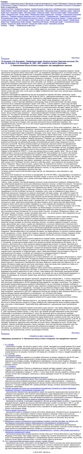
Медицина (63, 3)
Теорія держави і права (25, 20)
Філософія (49, 5)
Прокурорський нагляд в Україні (31, 18)
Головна (4, 25)
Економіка (76, 5)
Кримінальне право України (21, 22)
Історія (54, 3)
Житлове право (30, 12)
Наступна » (76, 58)
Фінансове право (56, 22)
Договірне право (17, 12)
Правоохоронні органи (67, 16)
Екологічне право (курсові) (18, 23)
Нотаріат (58, 14)
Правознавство (52, 16)
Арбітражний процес (20, 11)
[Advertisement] (41, 40)
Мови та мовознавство (9, 7)
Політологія (6, 5)
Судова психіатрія (73, 18)
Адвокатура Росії (7, 9)
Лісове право (24, 14)
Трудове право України (59, 20)
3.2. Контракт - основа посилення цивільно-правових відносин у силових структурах (36, 399)
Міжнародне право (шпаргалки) (42, 14)
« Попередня (5, 58)
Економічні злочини (56, 23)
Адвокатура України (22, 9)
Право (14, 5)
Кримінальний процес (41, 22)
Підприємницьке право (9, 18)
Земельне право (43, 12)
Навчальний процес (36, 5)
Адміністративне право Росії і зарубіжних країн (48, 9)
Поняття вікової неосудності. (16, 410)
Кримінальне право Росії (26, 25)
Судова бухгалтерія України (55, 18)
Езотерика (59, 5)
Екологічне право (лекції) (38, 23)
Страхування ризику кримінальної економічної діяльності (26, 377)
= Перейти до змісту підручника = (41, 336)
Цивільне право (66, 11)
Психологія (23, 5)
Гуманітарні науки (17, 3)
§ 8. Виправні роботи (13, 355)
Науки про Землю (75, 3)
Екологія (67, 5)
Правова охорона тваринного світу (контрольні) (27, 16)
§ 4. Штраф (9, 344)
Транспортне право (42, 20)
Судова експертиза (8, 20)
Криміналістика (12, 14)
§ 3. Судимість (10, 366)
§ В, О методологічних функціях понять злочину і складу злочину (29, 441)
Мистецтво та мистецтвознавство (38, 3)
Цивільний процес (52, 11)
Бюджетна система (36, 11)
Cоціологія (5, 3)
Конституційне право (58, 12)
